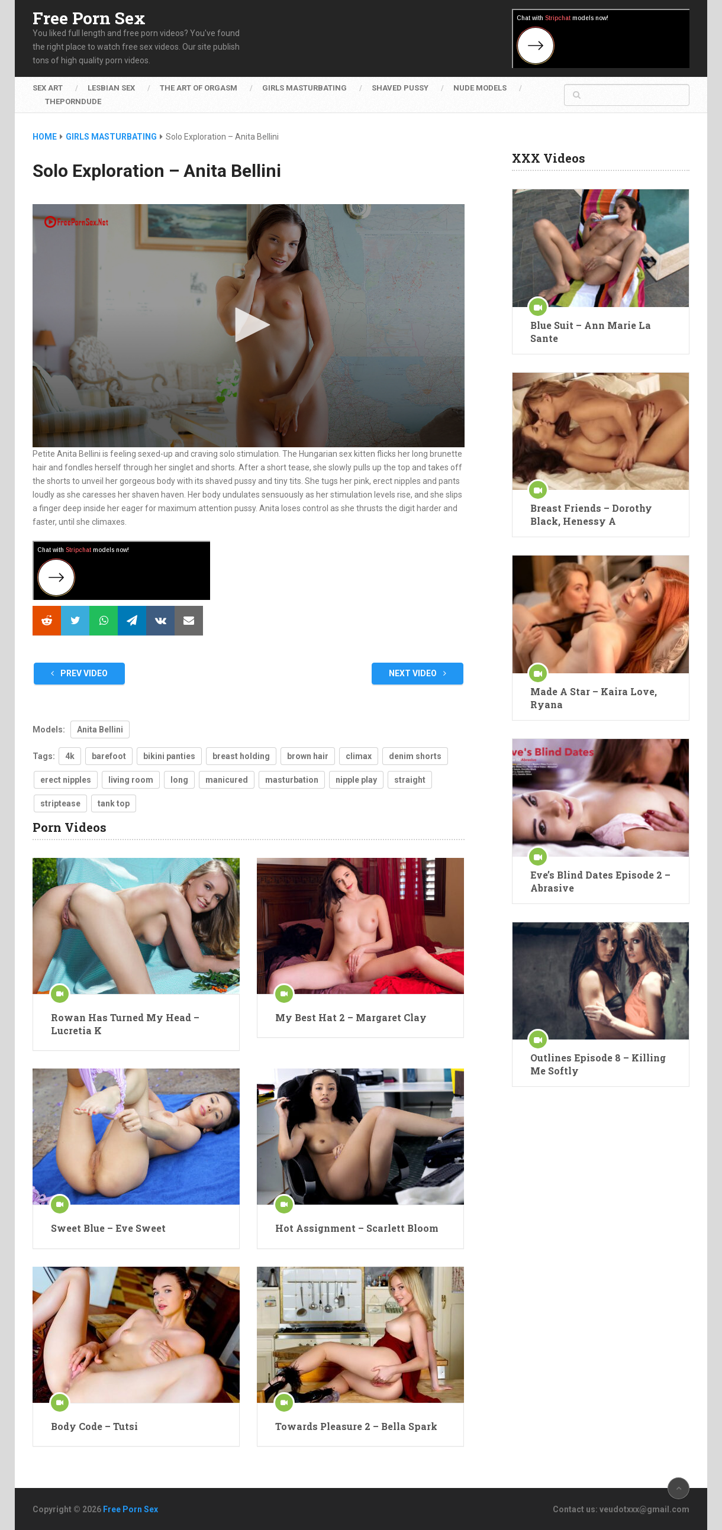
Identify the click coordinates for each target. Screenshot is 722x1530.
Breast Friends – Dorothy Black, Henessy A (591, 514)
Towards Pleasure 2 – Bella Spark (356, 1426)
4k (70, 756)
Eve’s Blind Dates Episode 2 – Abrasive (600, 881)
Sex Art (48, 87)
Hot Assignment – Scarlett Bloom (357, 1228)
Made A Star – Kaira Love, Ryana (593, 698)
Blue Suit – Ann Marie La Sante (590, 331)
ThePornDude (73, 101)
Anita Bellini (100, 729)
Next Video (417, 673)
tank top (114, 803)
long (179, 780)
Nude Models (480, 87)
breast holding (241, 756)
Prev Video (79, 673)
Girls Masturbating (304, 87)
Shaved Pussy (400, 87)
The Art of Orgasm (198, 87)
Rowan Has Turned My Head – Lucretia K (125, 1024)
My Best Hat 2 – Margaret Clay (351, 1017)
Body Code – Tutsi (94, 1426)
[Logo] (76, 222)
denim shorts (415, 756)
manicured (226, 780)
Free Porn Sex (89, 18)
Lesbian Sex (111, 87)
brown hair (307, 756)
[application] (249, 325)
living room (130, 780)
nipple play (356, 780)
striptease (60, 803)
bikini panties (169, 756)
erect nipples (65, 780)
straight (410, 780)
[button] (249, 325)
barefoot (109, 756)
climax (359, 756)
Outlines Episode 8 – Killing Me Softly (598, 1064)
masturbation (291, 780)
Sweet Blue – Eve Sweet (108, 1228)
